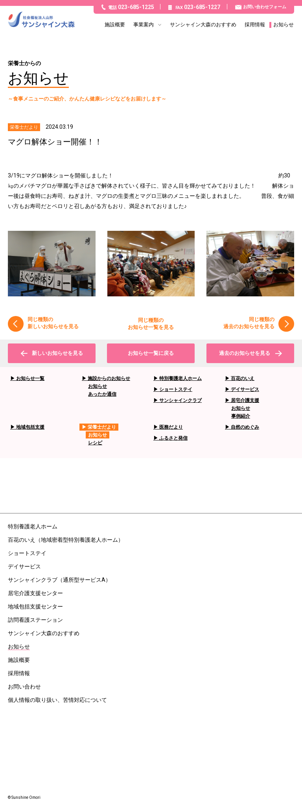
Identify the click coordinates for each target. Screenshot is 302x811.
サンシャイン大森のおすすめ (203, 24)
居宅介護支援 (245, 400)
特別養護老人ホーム (180, 378)
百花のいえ (242, 378)
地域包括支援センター (35, 606)
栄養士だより (102, 427)
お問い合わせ (24, 686)
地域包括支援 (30, 427)
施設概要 (115, 24)
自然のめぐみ (245, 427)
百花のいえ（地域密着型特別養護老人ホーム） (65, 540)
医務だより (171, 427)
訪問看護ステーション (35, 620)
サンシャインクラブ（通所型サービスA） (59, 580)
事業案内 (143, 24)
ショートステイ (175, 389)
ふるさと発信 (173, 438)
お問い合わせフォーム (264, 6)
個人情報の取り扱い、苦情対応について (57, 700)
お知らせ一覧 (30, 378)
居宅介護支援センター (35, 593)
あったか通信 (102, 394)
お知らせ (283, 24)
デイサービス (245, 389)
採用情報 (255, 24)
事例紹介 (240, 416)
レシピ (95, 443)
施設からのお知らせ (109, 378)
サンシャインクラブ (180, 400)
